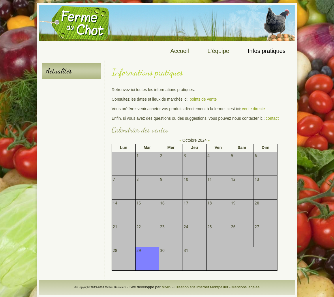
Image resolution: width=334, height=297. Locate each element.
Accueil (179, 51)
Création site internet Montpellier (201, 287)
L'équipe (218, 51)
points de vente (203, 99)
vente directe (253, 109)
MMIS (166, 287)
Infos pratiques (267, 51)
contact (272, 118)
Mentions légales (245, 287)
